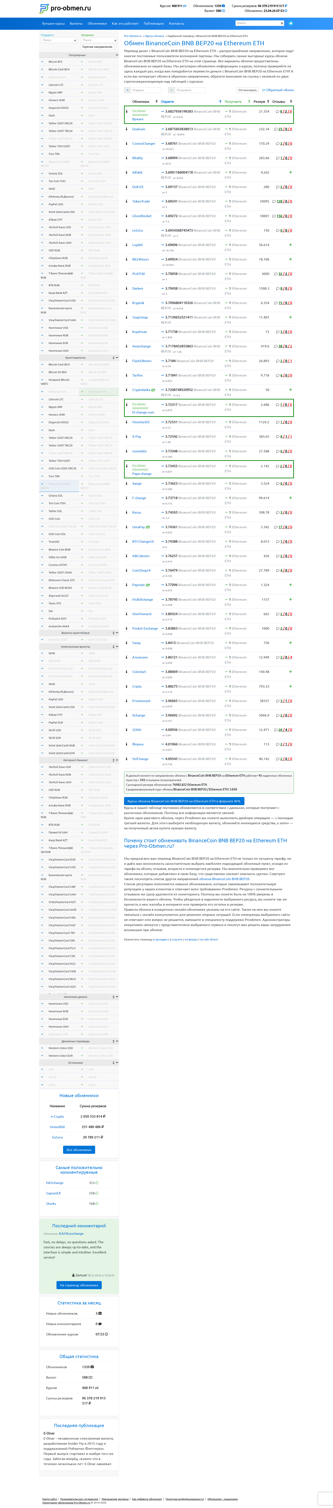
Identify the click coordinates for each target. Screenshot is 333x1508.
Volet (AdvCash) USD (62, 211)
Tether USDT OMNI (60, 572)
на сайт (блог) (209, 939)
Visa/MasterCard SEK (62, 940)
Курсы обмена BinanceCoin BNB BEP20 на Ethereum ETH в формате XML (184, 801)
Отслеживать (247, 90)
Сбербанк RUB (58, 257)
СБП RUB (54, 250)
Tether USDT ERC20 (60, 123)
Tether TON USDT (59, 146)
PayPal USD (56, 204)
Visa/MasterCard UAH (62, 320)
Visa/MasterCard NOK (62, 971)
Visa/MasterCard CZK (62, 955)
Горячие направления (97, 46)
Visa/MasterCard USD (62, 300)
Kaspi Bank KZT (58, 292)
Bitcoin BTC (56, 61)
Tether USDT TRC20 (60, 130)
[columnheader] (127, 101)
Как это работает (125, 23)
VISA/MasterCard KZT (62, 902)
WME (52, 653)
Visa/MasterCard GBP (62, 886)
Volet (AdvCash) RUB (62, 745)
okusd (52, 1076)
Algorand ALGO (58, 595)
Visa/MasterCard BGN (62, 978)
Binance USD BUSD (60, 587)
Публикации (154, 23)
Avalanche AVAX (59, 626)
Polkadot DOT (57, 618)
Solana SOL (56, 173)
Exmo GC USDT (58, 639)
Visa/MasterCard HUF (62, 925)
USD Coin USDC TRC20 (62, 526)
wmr (51, 1069)
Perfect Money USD (61, 668)
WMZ (52, 188)
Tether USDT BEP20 (60, 138)
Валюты (76, 23)
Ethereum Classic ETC (62, 580)
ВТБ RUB (54, 285)
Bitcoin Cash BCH (59, 69)
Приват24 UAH (58, 832)
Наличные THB (58, 1034)
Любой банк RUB (60, 234)
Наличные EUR (58, 342)
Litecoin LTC (56, 84)
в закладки (160, 939)
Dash (52, 115)
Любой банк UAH (60, 242)
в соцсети (176, 939)
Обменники (97, 23)
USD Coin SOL (57, 533)
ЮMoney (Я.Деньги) (61, 196)
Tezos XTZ (55, 603)
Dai (51, 610)
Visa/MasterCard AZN (62, 986)
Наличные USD (58, 327)
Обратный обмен (280, 90)
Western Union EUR (61, 1055)
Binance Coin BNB (59, 549)
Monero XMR (57, 100)
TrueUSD (54, 541)
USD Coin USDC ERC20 (62, 468)
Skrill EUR (55, 737)
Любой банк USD (60, 227)
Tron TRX (54, 153)
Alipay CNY (55, 219)
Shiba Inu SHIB (57, 557)
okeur (52, 1084)
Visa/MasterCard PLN (62, 948)
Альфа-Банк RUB (60, 265)
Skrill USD (55, 730)
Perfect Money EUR (60, 676)
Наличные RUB (58, 335)
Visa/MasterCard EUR (62, 859)
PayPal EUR (56, 722)
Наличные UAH (59, 350)
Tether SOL (55, 511)
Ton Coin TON (57, 181)
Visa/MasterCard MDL (62, 917)
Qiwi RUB (54, 660)
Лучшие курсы (53, 23)
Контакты (176, 23)
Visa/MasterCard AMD (62, 909)
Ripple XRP (55, 92)
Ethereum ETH (57, 77)
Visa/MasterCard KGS (62, 963)
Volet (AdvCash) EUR (62, 753)
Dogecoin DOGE (59, 107)
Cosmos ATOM (58, 564)
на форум (191, 939)
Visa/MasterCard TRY (62, 932)
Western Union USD (61, 1047)
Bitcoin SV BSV (58, 372)
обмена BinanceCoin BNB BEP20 (224, 879)
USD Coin (54, 518)
